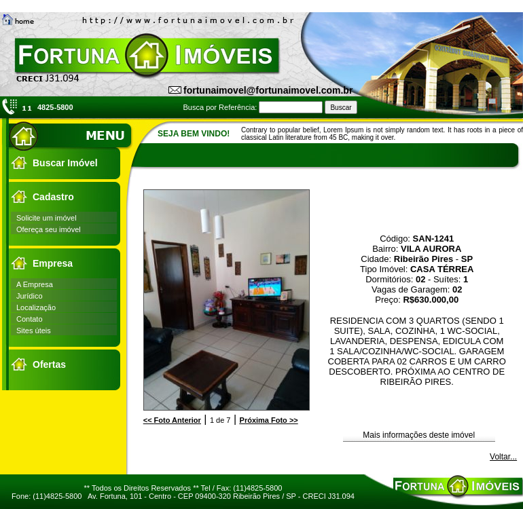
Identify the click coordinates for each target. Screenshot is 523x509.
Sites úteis (33, 330)
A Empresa (34, 284)
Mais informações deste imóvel (419, 435)
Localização (36, 307)
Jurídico (29, 296)
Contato (29, 319)
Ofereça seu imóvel (48, 229)
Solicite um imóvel (46, 218)
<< (172, 420)
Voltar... (503, 456)
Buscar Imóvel (65, 162)
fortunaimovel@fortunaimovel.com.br (268, 90)
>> (269, 420)
